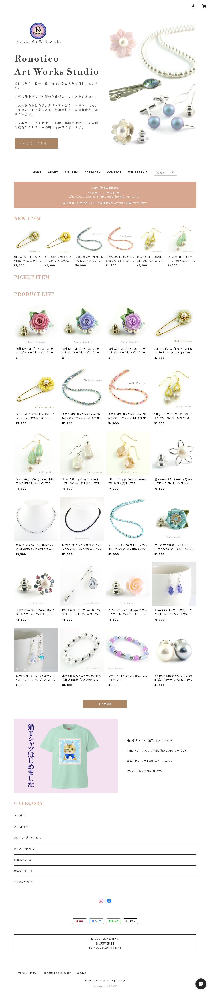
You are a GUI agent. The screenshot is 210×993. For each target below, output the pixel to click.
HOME (37, 172)
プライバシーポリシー (27, 973)
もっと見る (105, 704)
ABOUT (53, 172)
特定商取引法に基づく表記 (58, 973)
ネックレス (20, 815)
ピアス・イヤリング (24, 848)
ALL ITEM (71, 172)
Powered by (105, 986)
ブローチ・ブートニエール (28, 837)
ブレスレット (21, 826)
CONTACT (114, 172)
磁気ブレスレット (23, 871)
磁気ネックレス (23, 859)
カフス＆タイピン (23, 882)
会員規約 (82, 973)
